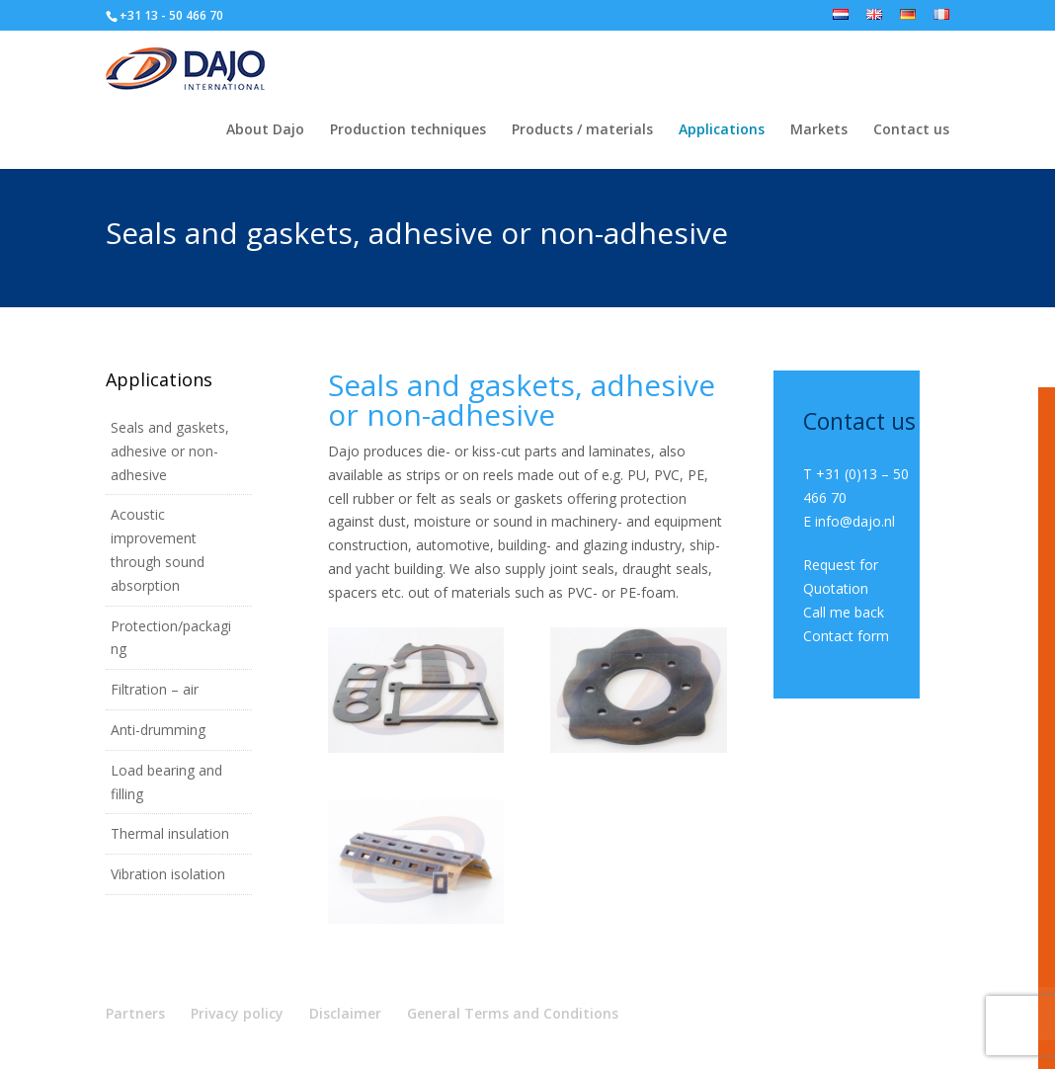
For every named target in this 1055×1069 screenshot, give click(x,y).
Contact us (911, 130)
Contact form (846, 635)
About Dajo (265, 130)
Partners (135, 1013)
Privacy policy (237, 1013)
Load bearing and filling (166, 782)
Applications (722, 130)
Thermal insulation (170, 833)
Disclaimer (345, 1013)
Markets (819, 130)
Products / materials (582, 130)
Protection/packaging (171, 638)
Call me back (843, 612)
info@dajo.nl (855, 521)
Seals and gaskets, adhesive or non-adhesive (170, 451)
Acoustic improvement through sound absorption (157, 549)
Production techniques (408, 130)
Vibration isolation (168, 873)
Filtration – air (155, 689)
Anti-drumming (158, 729)
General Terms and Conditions (512, 1013)
